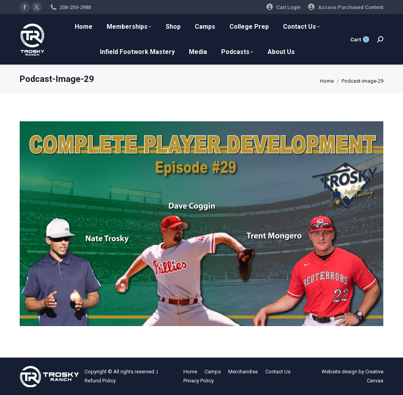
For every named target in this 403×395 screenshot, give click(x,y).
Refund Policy (100, 381)
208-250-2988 (75, 7)
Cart (359, 39)
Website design (339, 372)
